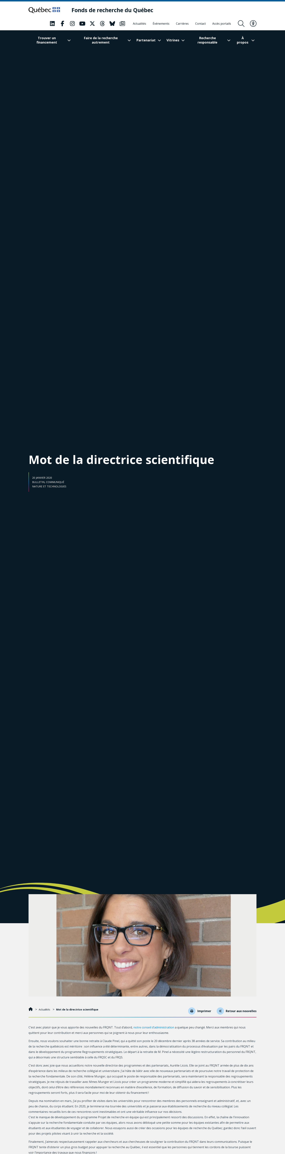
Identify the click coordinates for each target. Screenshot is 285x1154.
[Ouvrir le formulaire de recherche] (241, 24)
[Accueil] (31, 1009)
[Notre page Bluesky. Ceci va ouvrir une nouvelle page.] (112, 23)
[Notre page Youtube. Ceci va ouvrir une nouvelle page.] (82, 23)
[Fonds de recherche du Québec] (114, 10)
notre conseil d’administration (153, 1027)
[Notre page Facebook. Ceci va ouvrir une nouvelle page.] (62, 23)
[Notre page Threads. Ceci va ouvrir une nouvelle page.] (102, 23)
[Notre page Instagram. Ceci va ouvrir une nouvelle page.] (72, 23)
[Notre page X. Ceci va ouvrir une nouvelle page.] (92, 23)
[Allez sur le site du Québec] (45, 10)
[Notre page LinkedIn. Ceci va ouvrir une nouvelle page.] (52, 23)
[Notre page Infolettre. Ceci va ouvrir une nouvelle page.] (122, 23)
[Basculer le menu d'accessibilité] (253, 24)
